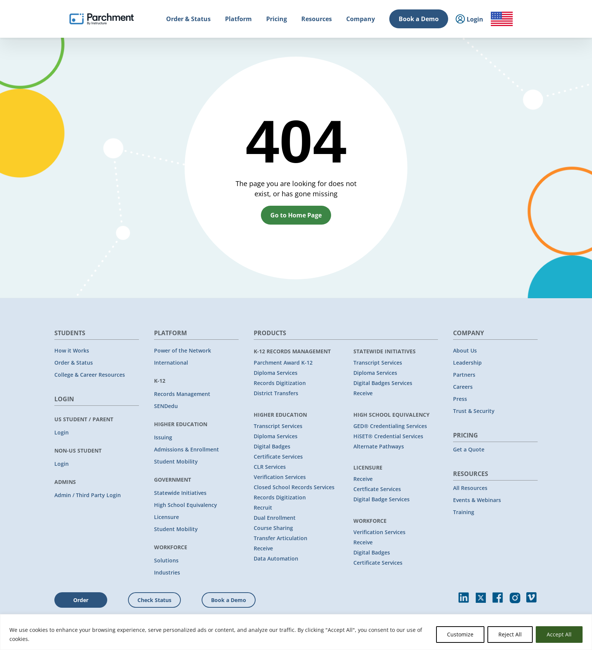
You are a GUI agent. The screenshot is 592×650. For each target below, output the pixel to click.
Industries (167, 572)
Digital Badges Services (382, 383)
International (171, 362)
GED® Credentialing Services (390, 426)
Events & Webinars (477, 500)
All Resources (470, 487)
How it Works (71, 350)
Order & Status (73, 362)
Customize (460, 634)
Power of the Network (182, 350)
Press (460, 398)
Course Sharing (273, 527)
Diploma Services (276, 372)
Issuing (163, 437)
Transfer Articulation (280, 538)
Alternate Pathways (378, 446)
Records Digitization (280, 383)
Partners (464, 374)
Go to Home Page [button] (296, 215)
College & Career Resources (89, 374)
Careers (463, 386)
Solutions (166, 560)
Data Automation (276, 558)
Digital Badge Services (381, 499)
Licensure (166, 517)
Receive (263, 548)
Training (463, 512)
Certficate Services (377, 489)
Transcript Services (278, 426)
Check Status (154, 600)
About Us (465, 350)
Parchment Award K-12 (283, 362)
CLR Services (270, 466)
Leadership (467, 362)
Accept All (559, 634)
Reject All (510, 634)
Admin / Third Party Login (87, 495)
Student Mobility (176, 461)
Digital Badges (272, 446)
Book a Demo (419, 19)
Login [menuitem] (469, 19)
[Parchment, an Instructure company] (101, 18)
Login (61, 432)
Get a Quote (468, 449)
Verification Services (280, 477)
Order (80, 600)
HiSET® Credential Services (388, 436)
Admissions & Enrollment (186, 449)
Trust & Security (474, 410)
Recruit (263, 507)
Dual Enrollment (275, 517)
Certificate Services (278, 456)
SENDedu (166, 406)
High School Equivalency (185, 504)
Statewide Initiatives (180, 492)
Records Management (182, 393)
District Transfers (276, 393)
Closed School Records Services (294, 487)
